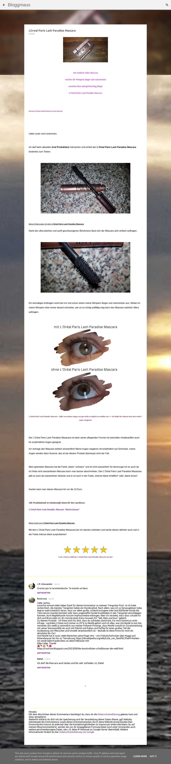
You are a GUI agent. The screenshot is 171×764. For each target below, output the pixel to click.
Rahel (40, 659)
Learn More (140, 756)
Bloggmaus (19, 4)
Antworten (43, 593)
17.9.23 (47, 659)
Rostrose (42, 598)
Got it (153, 756)
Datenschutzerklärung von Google (77, 732)
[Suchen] (34, 5)
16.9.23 (56, 584)
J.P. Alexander (45, 584)
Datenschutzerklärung (109, 714)
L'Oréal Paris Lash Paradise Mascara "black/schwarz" (54, 509)
